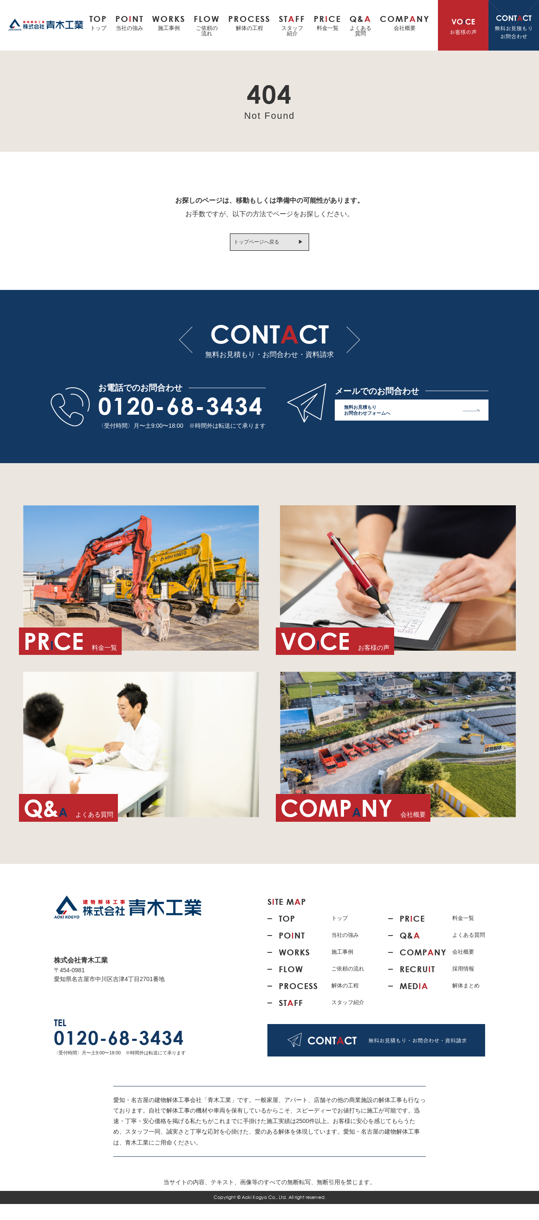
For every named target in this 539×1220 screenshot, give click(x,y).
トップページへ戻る (254, 244)
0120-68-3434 (180, 422)
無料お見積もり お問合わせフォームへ (412, 428)
